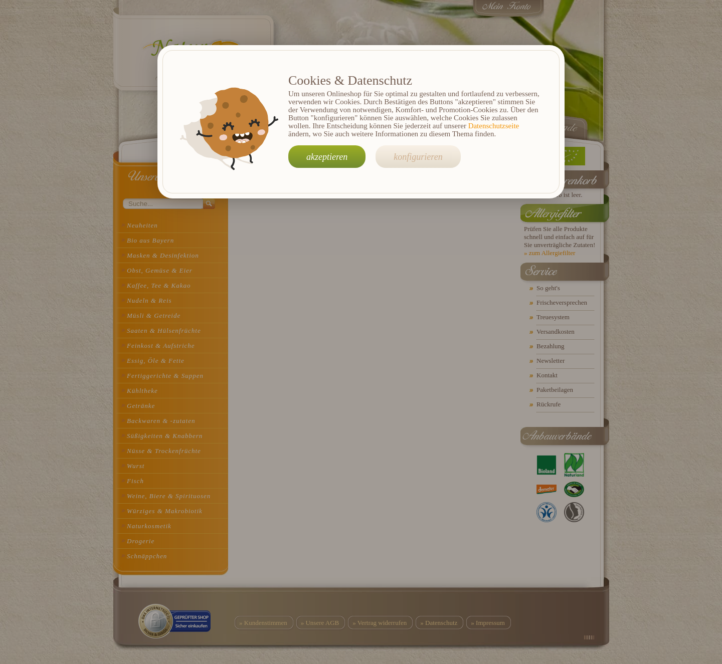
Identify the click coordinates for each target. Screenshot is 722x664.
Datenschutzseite (493, 126)
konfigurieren (418, 157)
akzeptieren (326, 157)
